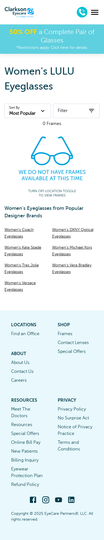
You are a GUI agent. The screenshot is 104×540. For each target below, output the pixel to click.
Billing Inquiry (25, 460)
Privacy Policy (72, 409)
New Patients (24, 451)
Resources (21, 424)
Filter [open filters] (76, 110)
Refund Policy (25, 484)
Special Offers (72, 351)
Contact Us (22, 371)
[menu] (95, 12)
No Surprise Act (73, 418)
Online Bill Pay (25, 442)
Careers (19, 380)
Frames (65, 333)
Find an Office (25, 333)
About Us (20, 362)
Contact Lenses (73, 342)
